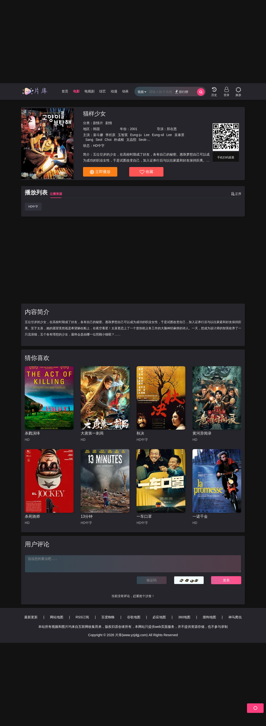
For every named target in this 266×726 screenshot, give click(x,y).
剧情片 (98, 123)
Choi (108, 140)
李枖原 (110, 135)
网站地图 (56, 617)
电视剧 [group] (89, 91)
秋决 (140, 433)
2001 (133, 129)
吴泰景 (179, 135)
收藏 (146, 172)
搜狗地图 (209, 617)
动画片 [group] (127, 91)
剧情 (108, 123)
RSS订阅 (82, 617)
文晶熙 (131, 140)
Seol (99, 140)
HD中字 (33, 206)
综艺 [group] (102, 91)
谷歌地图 (133, 617)
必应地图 (159, 617)
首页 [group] (65, 91)
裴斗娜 (98, 135)
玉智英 (123, 135)
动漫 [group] (114, 91)
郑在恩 (172, 129)
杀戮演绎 (32, 433)
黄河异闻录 (202, 433)
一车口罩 (144, 516)
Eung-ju (136, 135)
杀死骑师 (32, 516)
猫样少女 (94, 113)
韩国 (96, 129)
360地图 (184, 617)
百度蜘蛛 (108, 617)
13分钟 (87, 516)
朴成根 (119, 140)
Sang (89, 140)
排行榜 (181, 92)
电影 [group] (76, 91)
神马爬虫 (235, 617)
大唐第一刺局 (92, 433)
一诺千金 (200, 516)
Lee (146, 135)
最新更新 (31, 617)
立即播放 (100, 172)
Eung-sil (158, 135)
